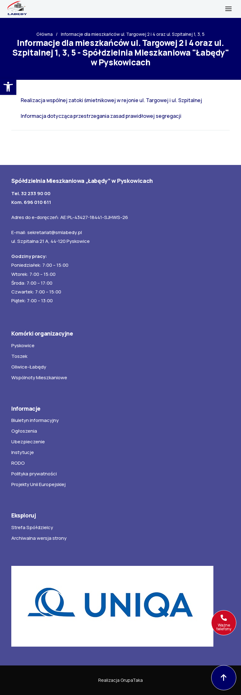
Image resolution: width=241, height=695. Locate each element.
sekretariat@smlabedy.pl (54, 232)
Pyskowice (23, 345)
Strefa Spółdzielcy (32, 527)
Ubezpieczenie (28, 441)
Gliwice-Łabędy (28, 367)
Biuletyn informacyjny (35, 420)
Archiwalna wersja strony (39, 538)
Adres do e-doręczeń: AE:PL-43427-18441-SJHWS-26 (69, 217)
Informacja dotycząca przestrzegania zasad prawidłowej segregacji (101, 115)
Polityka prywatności (34, 473)
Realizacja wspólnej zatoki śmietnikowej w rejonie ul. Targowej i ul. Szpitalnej (111, 100)
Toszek (19, 356)
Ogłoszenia (24, 431)
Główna (44, 34)
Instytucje (22, 452)
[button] (8, 87)
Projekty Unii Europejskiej (38, 484)
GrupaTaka (131, 680)
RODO (18, 463)
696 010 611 (37, 202)
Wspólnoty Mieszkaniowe (39, 377)
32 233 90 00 (36, 193)
